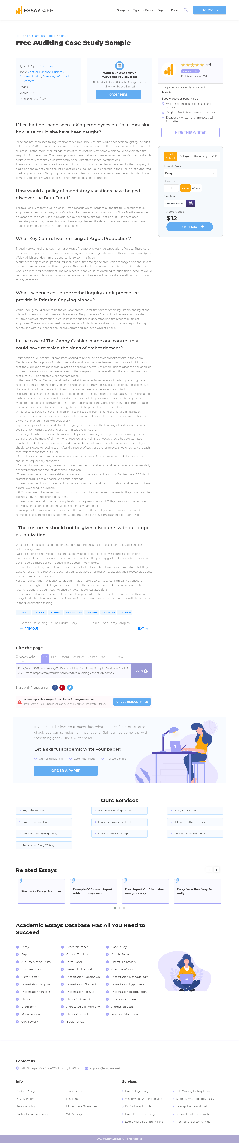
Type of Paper (172, 165)
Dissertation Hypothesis (128, 984)
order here (118, 94)
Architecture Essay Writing (38, 845)
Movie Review (30, 1014)
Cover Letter (30, 977)
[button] (115, 908)
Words (196, 188)
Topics (162, 10)
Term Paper (74, 962)
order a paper (65, 771)
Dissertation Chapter (35, 991)
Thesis (25, 999)
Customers (27, 81)
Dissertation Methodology (129, 977)
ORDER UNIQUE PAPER (132, 701)
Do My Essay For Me (185, 810)
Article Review (121, 954)
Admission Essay (123, 1006)
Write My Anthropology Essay (40, 833)
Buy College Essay (137, 1091)
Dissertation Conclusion (83, 977)
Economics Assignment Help (115, 822)
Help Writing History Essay (189, 822)
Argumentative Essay (36, 962)
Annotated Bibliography (83, 1006)
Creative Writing (123, 969)
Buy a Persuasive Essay (36, 822)
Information (64, 76)
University (200, 156)
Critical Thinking (77, 954)
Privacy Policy (25, 1098)
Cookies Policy (25, 1091)
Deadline (169, 196)
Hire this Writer (190, 132)
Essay (25, 947)
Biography (28, 1006)
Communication (30, 76)
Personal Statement (125, 1014)
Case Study (46, 66)
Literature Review (123, 962)
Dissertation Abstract (81, 984)
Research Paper (77, 947)
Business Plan (31, 969)
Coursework (29, 1021)
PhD (214, 156)
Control (33, 72)
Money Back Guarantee (81, 1106)
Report (26, 954)
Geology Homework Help (113, 833)
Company (49, 76)
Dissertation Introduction (129, 991)
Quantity (169, 181)
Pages (185, 188)
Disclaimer (73, 1098)
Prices (175, 10)
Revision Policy (25, 1106)
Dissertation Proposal (36, 984)
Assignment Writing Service (114, 810)
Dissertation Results (80, 991)
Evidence (45, 72)
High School (170, 156)
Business (58, 72)
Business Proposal (124, 999)
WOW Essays (74, 1114)
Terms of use (74, 1091)
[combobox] (190, 173)
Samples (123, 10)
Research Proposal (79, 969)
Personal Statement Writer (189, 833)
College (184, 156)
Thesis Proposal (77, 1014)
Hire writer (209, 10)
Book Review (75, 1021)
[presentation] (209, 869)
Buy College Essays (34, 810)
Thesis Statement (78, 999)
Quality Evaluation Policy (32, 1114)
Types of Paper (143, 10)
